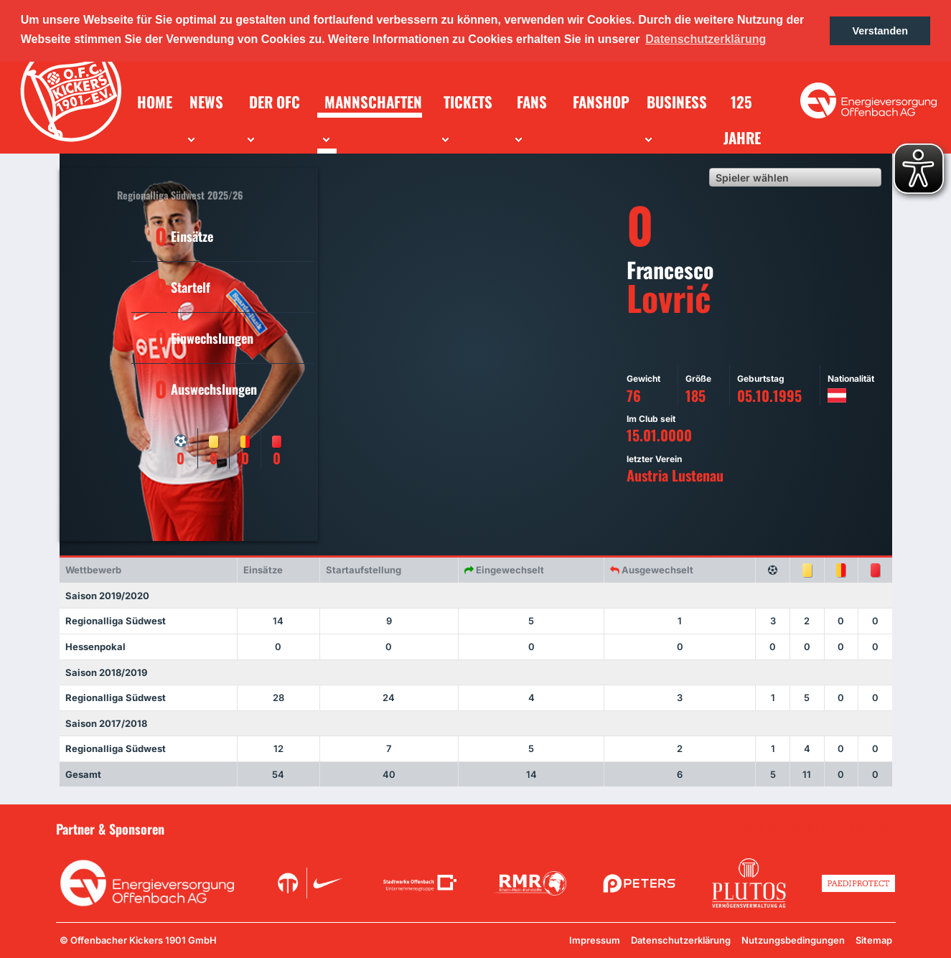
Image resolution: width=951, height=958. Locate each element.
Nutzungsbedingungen (793, 940)
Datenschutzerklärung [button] (705, 39)
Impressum (594, 940)
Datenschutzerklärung (681, 940)
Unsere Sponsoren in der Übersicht (814, 828)
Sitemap (874, 940)
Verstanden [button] (880, 31)
